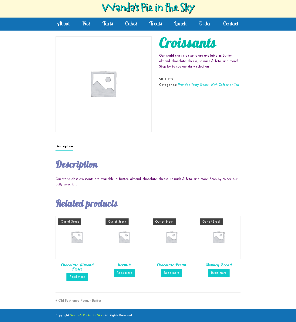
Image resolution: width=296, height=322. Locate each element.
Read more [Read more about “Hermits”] (124, 272)
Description (64, 146)
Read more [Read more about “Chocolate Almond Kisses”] (77, 276)
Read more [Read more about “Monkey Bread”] (219, 272)
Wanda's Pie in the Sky (148, 9)
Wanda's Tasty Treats (193, 85)
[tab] (64, 146)
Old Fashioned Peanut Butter (78, 300)
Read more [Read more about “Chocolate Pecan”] (171, 272)
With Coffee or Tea (224, 85)
